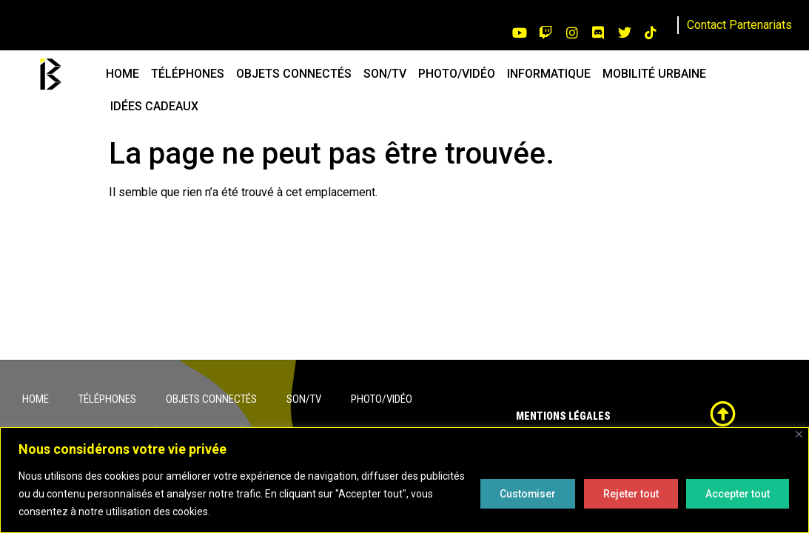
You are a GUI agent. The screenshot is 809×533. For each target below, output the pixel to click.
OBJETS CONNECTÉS (294, 74)
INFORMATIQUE (549, 74)
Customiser (522, 494)
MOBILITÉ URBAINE (654, 74)
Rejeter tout (628, 494)
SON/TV (384, 74)
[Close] (799, 434)
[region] (404, 480)
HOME (122, 74)
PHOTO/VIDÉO (456, 74)
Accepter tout (737, 494)
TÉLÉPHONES (187, 74)
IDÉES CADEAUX (154, 106)
